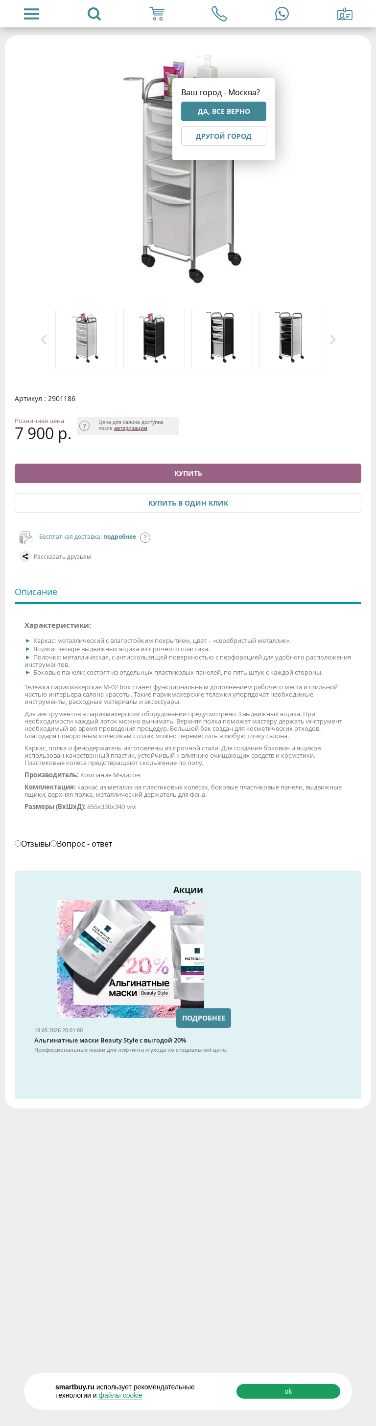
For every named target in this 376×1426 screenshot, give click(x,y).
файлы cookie (120, 1395)
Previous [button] (44, 339)
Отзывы (35, 843)
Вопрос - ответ (84, 843)
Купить (188, 473)
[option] (87, 339)
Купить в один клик (188, 503)
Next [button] (333, 339)
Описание (36, 591)
